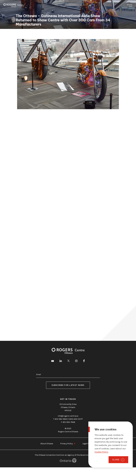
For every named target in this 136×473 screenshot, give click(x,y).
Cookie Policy (101, 452)
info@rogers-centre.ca (68, 416)
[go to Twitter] (68, 361)
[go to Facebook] (84, 361)
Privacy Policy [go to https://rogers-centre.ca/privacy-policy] (66, 443)
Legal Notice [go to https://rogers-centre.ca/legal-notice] (87, 443)
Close (115, 459)
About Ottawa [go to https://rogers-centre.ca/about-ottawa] (46, 443)
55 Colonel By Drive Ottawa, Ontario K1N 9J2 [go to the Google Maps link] (68, 407)
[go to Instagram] (76, 361)
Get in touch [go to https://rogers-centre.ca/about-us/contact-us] (68, 399)
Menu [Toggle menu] (129, 5)
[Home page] (13, 5)
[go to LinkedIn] (61, 361)
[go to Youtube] (52, 361)
